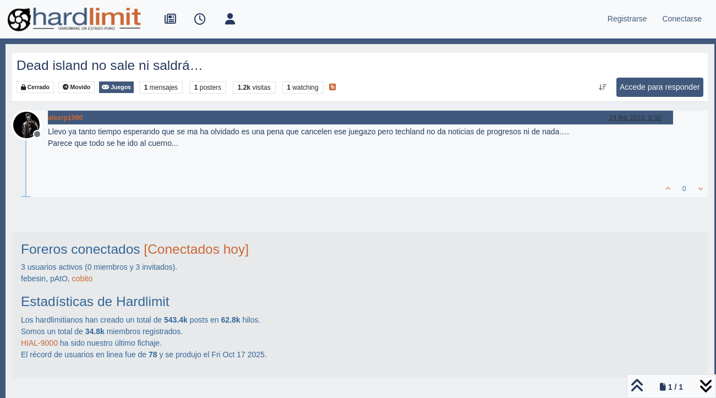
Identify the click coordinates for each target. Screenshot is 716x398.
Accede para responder (660, 87)
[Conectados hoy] (196, 249)
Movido (77, 87)
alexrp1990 (65, 118)
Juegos (116, 87)
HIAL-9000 (39, 343)
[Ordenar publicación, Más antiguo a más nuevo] (603, 87)
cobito (82, 278)
